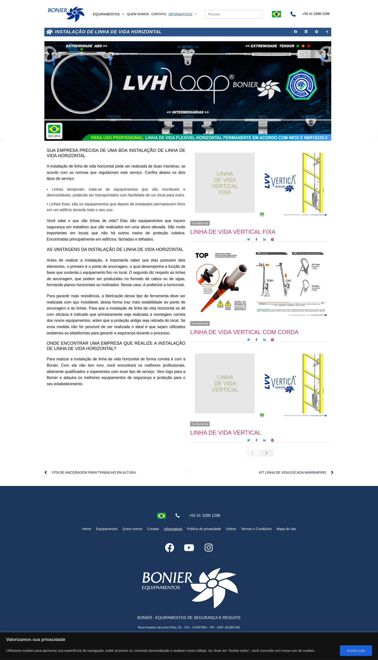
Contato (158, 14)
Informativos (183, 14)
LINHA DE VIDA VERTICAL (225, 432)
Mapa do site (286, 529)
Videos (231, 529)
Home (86, 529)
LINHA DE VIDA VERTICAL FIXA (232, 232)
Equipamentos (109, 14)
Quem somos (138, 14)
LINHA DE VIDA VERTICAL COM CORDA (244, 332)
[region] (189, 646)
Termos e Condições (256, 529)
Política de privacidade (204, 529)
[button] (295, 32)
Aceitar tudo (356, 651)
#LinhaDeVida (200, 223)
